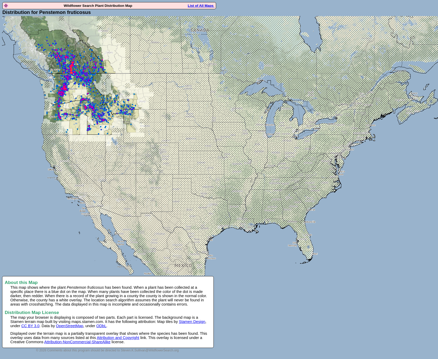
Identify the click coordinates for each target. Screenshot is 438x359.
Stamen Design (192, 322)
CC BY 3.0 (30, 326)
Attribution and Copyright (118, 338)
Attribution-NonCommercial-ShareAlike (77, 342)
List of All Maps (201, 6)
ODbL (101, 326)
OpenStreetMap (69, 326)
